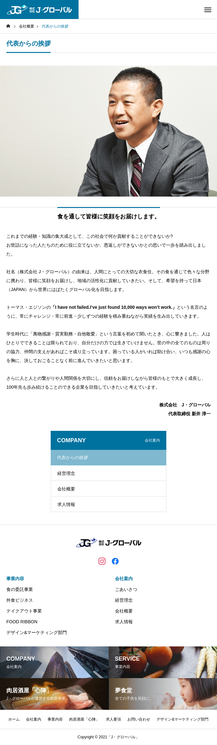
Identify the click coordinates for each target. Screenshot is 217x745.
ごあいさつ (126, 589)
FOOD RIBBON (21, 621)
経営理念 (66, 473)
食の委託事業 (19, 589)
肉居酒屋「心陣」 (84, 719)
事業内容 (15, 578)
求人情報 (66, 504)
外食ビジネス (19, 600)
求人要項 (113, 719)
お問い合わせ (138, 719)
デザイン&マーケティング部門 (36, 632)
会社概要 (66, 488)
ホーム (14, 719)
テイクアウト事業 (24, 610)
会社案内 (124, 578)
